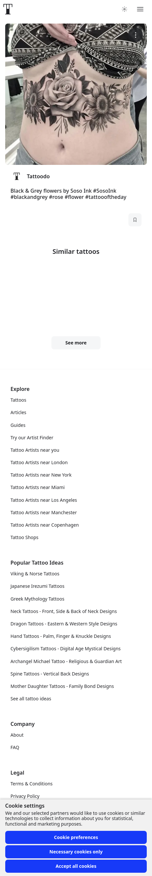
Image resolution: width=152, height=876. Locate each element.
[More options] (135, 34)
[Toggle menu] (140, 9)
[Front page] (8, 9)
